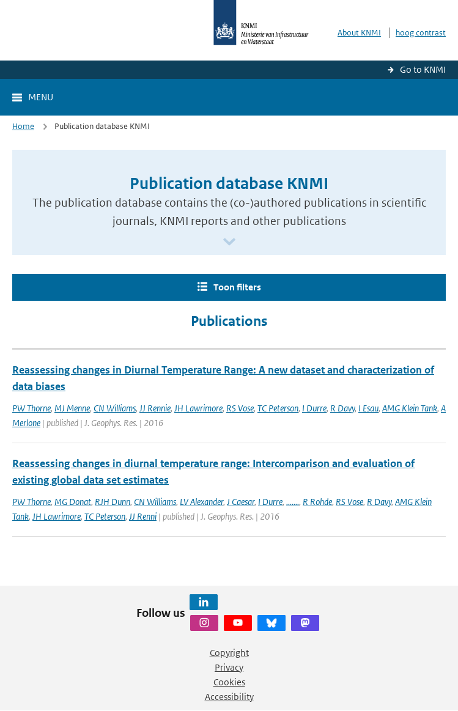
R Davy (342, 408)
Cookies (229, 682)
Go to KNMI (423, 69)
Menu (40, 97)
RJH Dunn (112, 501)
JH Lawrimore (198, 408)
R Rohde (317, 501)
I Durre (314, 408)
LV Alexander (201, 501)
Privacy (229, 667)
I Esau (368, 408)
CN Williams (115, 408)
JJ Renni (143, 516)
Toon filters (237, 287)
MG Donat (72, 501)
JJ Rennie (155, 408)
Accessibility (229, 696)
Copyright (229, 652)
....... (292, 501)
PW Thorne (31, 408)
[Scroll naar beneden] (229, 242)
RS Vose (240, 408)
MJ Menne (72, 408)
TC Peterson (277, 408)
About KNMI (359, 33)
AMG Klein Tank (409, 408)
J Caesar (240, 501)
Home (23, 126)
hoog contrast (421, 33)
